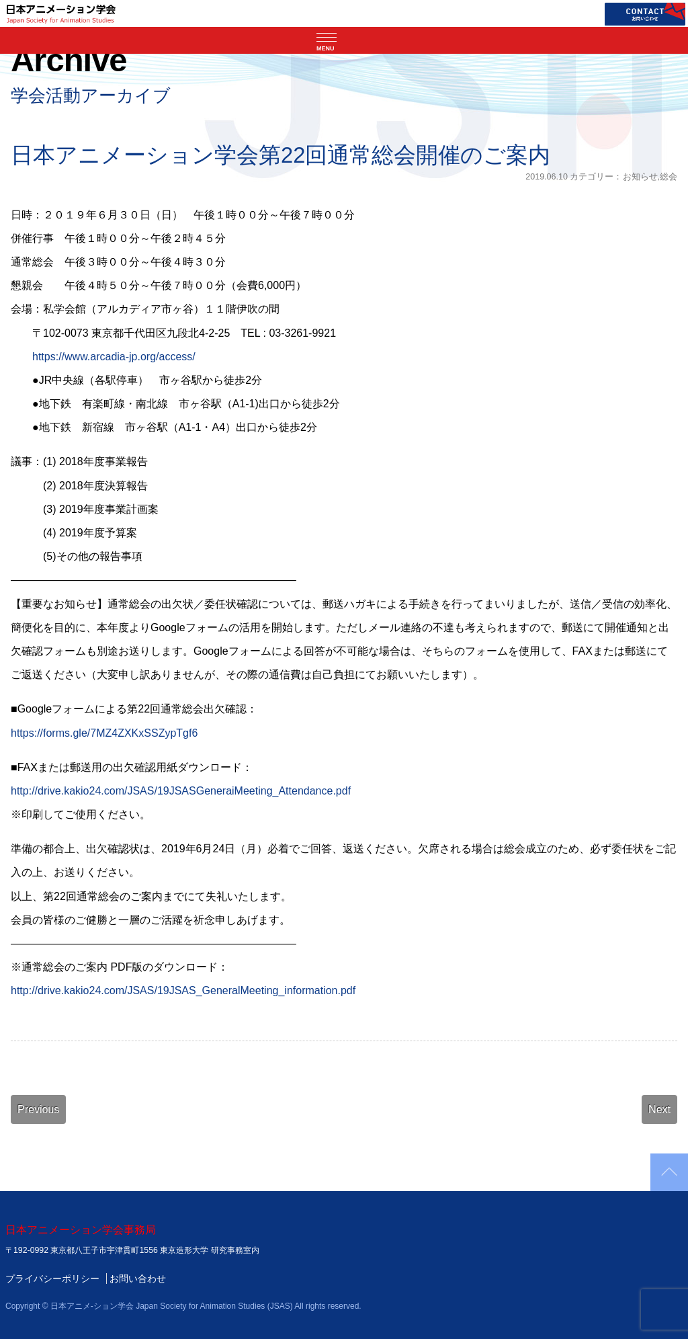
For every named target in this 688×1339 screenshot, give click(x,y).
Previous (38, 1109)
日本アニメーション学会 (61, 13)
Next (659, 1109)
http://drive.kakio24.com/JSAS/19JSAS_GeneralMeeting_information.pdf (183, 990)
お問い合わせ (138, 1278)
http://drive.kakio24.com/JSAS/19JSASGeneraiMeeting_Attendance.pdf (181, 791)
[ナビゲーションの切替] (344, 40)
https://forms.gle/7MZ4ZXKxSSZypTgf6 (104, 733)
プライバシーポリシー (52, 1278)
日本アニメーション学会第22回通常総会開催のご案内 (280, 155)
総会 (668, 176)
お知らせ (640, 176)
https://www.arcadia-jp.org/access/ (114, 356)
